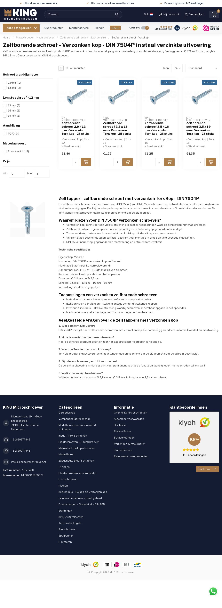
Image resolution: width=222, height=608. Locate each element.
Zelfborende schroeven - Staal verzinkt (83, 37)
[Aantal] (76, 162)
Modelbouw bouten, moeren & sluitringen (77, 427)
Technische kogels (70, 523)
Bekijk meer (207, 469)
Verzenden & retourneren (130, 444)
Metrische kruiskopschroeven (77, 448)
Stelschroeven (67, 529)
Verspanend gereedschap (75, 419)
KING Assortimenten (71, 517)
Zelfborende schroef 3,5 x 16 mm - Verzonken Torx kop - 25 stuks (159, 128)
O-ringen (64, 467)
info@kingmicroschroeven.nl (28, 462)
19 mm (14, 115)
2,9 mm (14, 82)
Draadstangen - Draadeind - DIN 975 (82, 504)
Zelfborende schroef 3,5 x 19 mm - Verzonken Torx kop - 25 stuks (200, 128)
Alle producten (53, 28)
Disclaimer (120, 425)
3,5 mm (14, 87)
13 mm (14, 105)
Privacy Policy (122, 431)
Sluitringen (65, 511)
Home (6, 37)
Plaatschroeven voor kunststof (78, 473)
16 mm (14, 110)
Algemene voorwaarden (129, 419)
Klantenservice (79, 28)
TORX (13, 133)
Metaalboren (66, 454)
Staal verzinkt (18, 151)
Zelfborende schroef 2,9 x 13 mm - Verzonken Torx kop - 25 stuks (75, 128)
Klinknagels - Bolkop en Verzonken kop (83, 492)
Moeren (63, 486)
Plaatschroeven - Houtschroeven (35, 37)
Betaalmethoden (124, 438)
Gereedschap (67, 413)
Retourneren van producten (131, 456)
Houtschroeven (68, 479)
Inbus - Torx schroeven (73, 436)
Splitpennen (66, 536)
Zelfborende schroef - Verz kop (130, 37)
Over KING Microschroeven (130, 413)
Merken (99, 28)
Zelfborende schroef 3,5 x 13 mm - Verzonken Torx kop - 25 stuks (117, 128)
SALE (115, 28)
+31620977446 (20, 439)
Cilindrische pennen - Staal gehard (80, 498)
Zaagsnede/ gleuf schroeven (76, 461)
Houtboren (65, 542)
